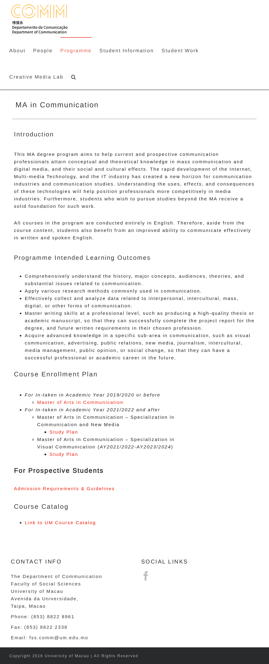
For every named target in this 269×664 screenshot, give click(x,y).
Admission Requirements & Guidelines (64, 488)
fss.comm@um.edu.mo (58, 637)
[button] (73, 76)
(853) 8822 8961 (53, 616)
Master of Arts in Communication (80, 402)
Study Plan (64, 432)
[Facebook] (146, 576)
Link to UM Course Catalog (60, 522)
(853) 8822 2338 (45, 627)
